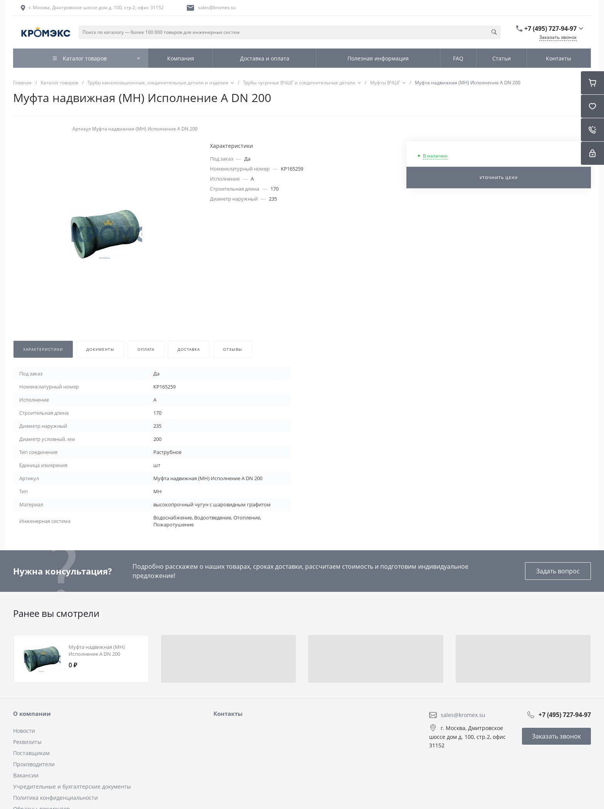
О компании (32, 713)
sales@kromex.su (217, 7)
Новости (24, 730)
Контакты (228, 713)
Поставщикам (31, 753)
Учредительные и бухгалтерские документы (72, 786)
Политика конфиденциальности (55, 797)
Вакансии (26, 775)
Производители (34, 764)
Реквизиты (27, 741)
